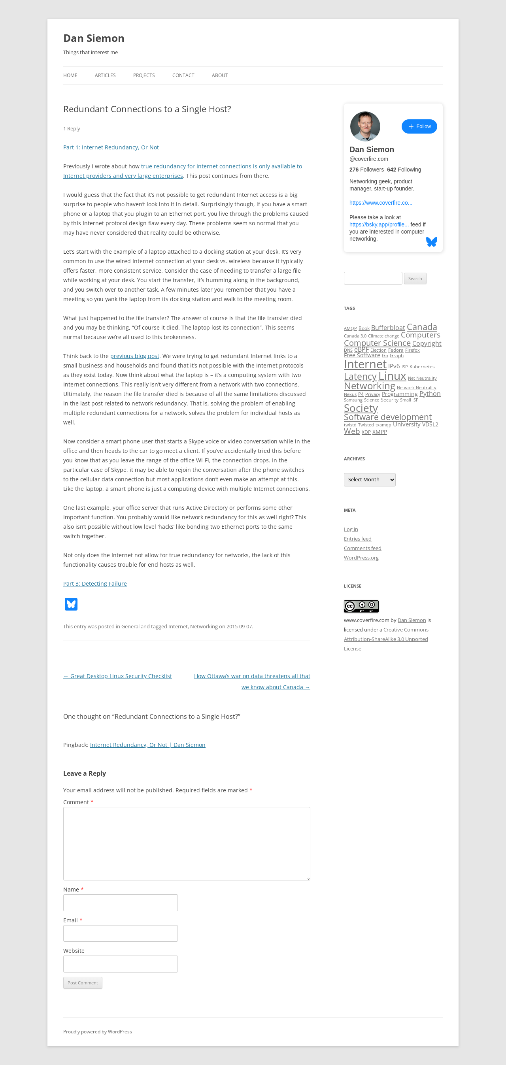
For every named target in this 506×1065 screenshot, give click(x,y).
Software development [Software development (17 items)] (388, 416)
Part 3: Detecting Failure (95, 583)
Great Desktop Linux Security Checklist (117, 676)
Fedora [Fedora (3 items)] (396, 350)
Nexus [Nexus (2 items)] (350, 394)
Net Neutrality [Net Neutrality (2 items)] (422, 378)
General (130, 626)
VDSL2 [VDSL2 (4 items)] (430, 424)
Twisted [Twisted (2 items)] (366, 425)
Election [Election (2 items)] (378, 350)
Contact (183, 75)
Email (73, 920)
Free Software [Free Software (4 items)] (362, 355)
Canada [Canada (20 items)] (422, 326)
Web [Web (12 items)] (352, 431)
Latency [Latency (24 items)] (360, 376)
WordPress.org (361, 557)
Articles (105, 75)
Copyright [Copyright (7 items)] (427, 343)
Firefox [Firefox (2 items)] (412, 350)
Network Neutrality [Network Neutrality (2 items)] (416, 387)
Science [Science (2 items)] (371, 400)
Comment (78, 802)
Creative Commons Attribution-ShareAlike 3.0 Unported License (386, 639)
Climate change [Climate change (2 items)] (383, 336)
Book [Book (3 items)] (364, 328)
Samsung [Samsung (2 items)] (353, 400)
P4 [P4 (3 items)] (361, 394)
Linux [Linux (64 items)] (392, 375)
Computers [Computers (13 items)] (420, 334)
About (220, 75)
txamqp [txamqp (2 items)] (383, 425)
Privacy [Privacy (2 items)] (372, 394)
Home (70, 75)
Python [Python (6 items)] (430, 393)
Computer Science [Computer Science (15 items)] (377, 342)
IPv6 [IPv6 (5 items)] (394, 366)
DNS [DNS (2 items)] (348, 350)
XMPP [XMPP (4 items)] (379, 431)
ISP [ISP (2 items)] (405, 366)
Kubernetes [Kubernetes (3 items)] (422, 366)
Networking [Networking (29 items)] (369, 385)
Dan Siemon (94, 38)
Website (74, 950)
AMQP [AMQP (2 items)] (350, 328)
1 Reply (71, 128)
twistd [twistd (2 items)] (350, 425)
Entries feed (358, 538)
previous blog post (134, 356)
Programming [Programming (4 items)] (400, 394)
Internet (178, 626)
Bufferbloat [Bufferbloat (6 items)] (388, 327)
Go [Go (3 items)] (385, 355)
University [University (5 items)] (407, 424)
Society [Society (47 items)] (361, 408)
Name (73, 889)
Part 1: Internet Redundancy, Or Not (111, 147)
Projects (144, 75)
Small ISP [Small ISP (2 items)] (409, 400)
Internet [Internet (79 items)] (365, 364)
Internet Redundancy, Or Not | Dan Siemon (148, 744)
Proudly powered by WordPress (97, 1031)
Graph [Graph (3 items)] (397, 355)
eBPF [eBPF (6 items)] (361, 349)
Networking (204, 626)
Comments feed (362, 548)
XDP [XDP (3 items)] (366, 432)
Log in (351, 529)
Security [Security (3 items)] (389, 399)
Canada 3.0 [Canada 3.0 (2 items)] (355, 336)
